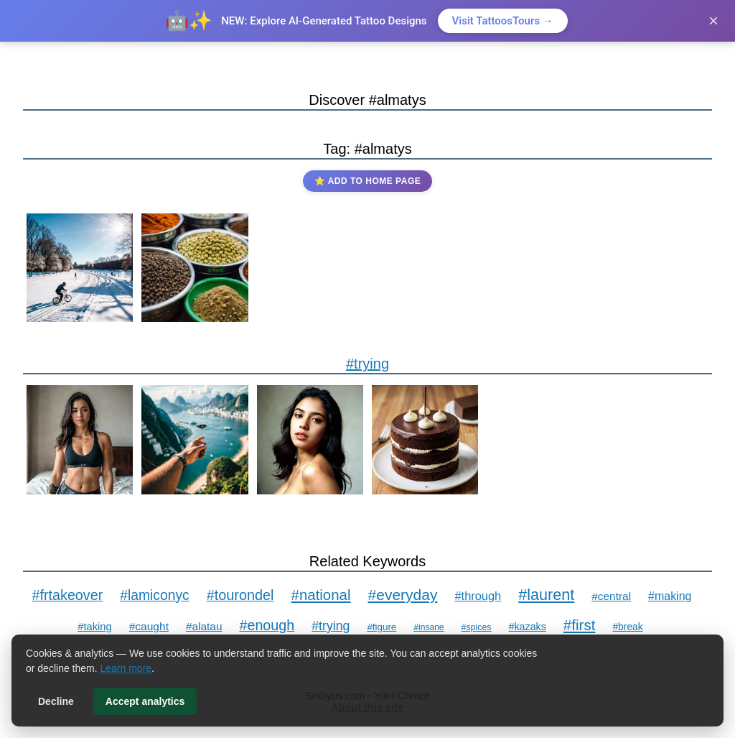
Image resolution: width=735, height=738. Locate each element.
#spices (477, 627)
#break (627, 626)
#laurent (546, 595)
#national (321, 594)
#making (669, 596)
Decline (56, 701)
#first (579, 625)
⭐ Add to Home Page (367, 181)
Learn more (126, 668)
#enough (266, 625)
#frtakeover (67, 595)
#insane (428, 627)
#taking (94, 626)
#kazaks (527, 626)
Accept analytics (145, 701)
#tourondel (240, 595)
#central (611, 596)
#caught (149, 626)
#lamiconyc (154, 595)
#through (477, 595)
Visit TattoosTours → (502, 20)
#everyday (403, 594)
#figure (381, 627)
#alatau (204, 626)
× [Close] (713, 20)
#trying (367, 364)
